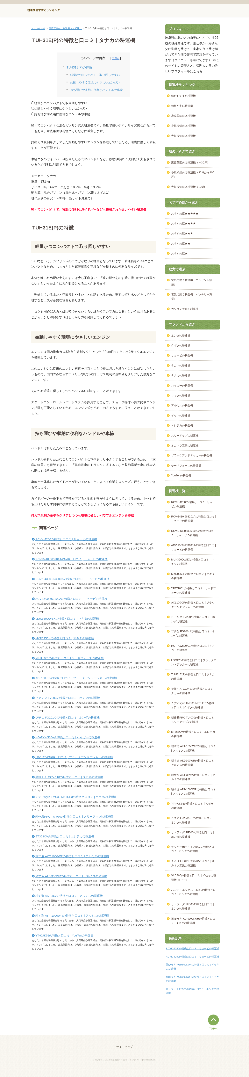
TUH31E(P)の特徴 (79, 67)
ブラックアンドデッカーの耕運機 (191, 455)
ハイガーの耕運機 (182, 385)
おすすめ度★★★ (182, 233)
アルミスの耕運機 (182, 405)
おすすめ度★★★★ (183, 223)
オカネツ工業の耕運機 (184, 445)
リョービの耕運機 (182, 355)
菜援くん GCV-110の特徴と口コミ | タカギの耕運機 (69, 777)
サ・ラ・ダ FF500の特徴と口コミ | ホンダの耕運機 (192, 906)
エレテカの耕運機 (182, 425)
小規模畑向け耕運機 (183, 125)
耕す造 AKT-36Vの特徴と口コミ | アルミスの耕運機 (69, 895)
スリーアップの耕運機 (184, 435)
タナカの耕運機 (180, 375)
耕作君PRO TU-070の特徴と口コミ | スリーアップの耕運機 (74, 816)
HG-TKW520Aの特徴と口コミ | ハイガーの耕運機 (67, 737)
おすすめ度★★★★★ (184, 213)
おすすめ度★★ (180, 243)
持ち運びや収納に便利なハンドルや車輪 (96, 89)
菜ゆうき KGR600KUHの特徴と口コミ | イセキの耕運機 (193, 920)
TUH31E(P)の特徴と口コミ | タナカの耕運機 (193, 676)
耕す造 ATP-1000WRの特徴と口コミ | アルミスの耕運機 (72, 915)
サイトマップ (124, 1046)
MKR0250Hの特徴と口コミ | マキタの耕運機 (64, 638)
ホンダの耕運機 (180, 335)
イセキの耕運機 (180, 415)
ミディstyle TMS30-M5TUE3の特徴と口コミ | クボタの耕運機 (75, 797)
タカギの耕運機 (180, 365)
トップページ (38, 28)
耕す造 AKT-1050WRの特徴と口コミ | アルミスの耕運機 (72, 856)
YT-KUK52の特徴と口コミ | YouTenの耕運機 (64, 935)
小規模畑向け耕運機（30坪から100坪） (192, 174)
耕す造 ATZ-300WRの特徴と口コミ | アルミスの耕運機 (71, 876)
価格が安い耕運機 (182, 105)
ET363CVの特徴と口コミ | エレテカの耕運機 (64, 836)
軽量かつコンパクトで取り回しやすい (95, 74)
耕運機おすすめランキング (43, 10)
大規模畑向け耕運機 (183, 135)
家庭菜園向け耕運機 (183, 115)
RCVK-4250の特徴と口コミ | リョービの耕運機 (66, 539)
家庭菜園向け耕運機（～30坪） (65, 28)
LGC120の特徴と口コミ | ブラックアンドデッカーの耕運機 (74, 757)
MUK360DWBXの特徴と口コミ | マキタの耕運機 (67, 618)
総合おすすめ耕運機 (183, 95)
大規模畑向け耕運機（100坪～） (191, 186)
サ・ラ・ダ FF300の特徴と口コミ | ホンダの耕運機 (192, 834)
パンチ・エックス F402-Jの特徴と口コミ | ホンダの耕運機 (193, 892)
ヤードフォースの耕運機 (186, 465)
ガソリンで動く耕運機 (184, 308)
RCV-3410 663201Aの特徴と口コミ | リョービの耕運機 (71, 559)
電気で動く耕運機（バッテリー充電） (191, 296)
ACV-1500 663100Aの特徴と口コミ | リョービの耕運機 (71, 598)
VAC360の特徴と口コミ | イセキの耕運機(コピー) (193, 877)
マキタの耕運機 (180, 395)
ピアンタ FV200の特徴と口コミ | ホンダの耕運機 (67, 697)
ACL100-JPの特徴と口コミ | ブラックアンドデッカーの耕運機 (76, 678)
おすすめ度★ (179, 253)
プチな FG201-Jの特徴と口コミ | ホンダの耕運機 (67, 717)
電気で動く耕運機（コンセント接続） (191, 282)
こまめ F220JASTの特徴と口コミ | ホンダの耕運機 (192, 820)
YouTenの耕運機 (181, 475)
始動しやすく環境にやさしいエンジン (95, 82)
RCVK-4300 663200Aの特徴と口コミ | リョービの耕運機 (72, 579)
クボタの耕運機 (180, 345)
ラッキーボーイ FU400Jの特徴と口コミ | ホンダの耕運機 (192, 849)
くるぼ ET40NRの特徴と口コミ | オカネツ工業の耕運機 (193, 863)
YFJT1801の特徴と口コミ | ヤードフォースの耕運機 (69, 658)
